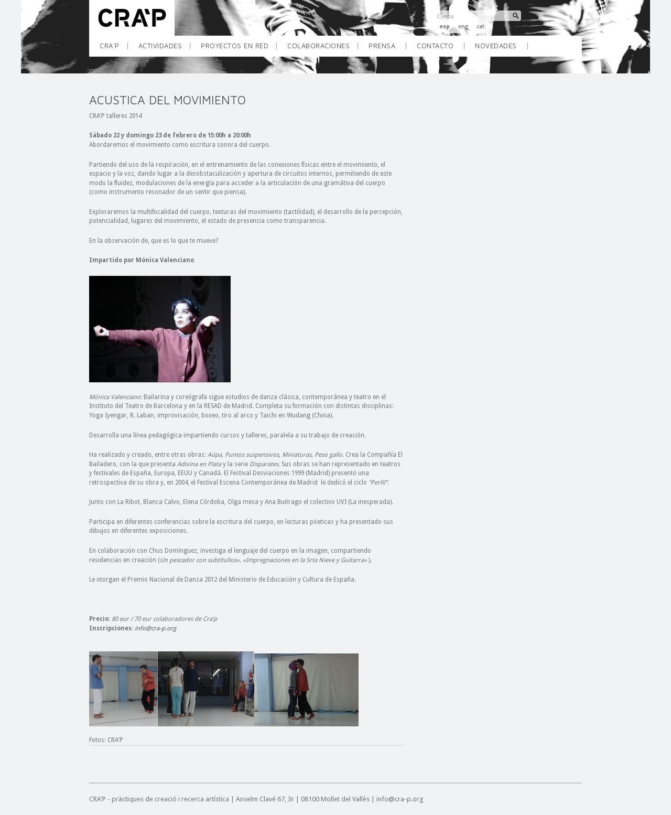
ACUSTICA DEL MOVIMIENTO (167, 100)
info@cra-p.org (155, 628)
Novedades (496, 45)
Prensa (382, 45)
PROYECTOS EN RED (238, 49)
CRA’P (113, 49)
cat (480, 26)
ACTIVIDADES (164, 49)
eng (463, 26)
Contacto (435, 45)
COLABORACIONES (322, 49)
